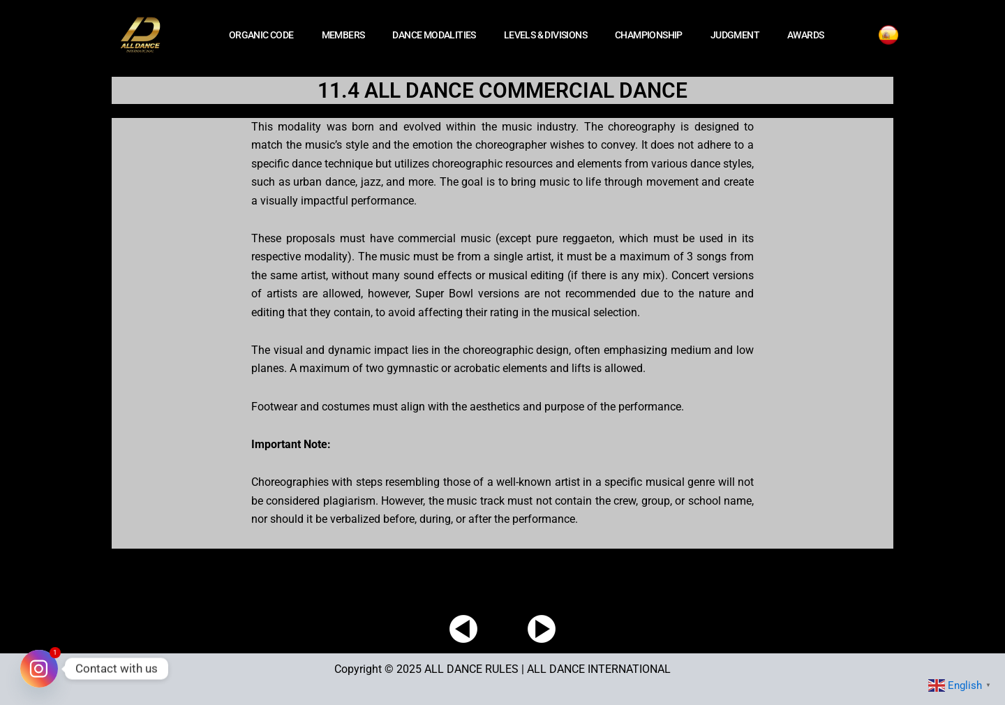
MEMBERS (343, 34)
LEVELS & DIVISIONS (545, 34)
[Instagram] (39, 669)
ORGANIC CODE (261, 34)
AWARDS (805, 34)
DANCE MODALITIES (433, 34)
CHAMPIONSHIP (649, 34)
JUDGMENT (734, 34)
